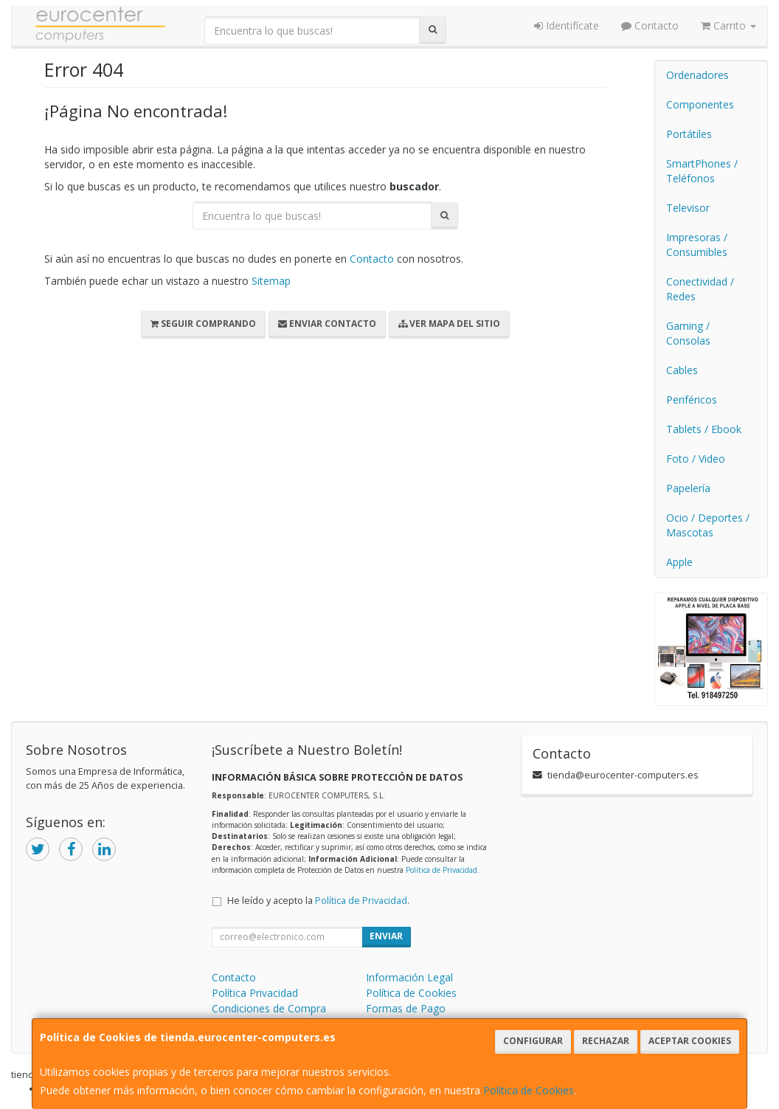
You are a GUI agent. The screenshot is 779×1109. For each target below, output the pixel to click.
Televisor (688, 208)
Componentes (700, 104)
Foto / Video (695, 459)
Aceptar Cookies (689, 1040)
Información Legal (409, 977)
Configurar (533, 1040)
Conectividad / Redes (700, 288)
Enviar (386, 936)
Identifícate (566, 25)
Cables (682, 370)
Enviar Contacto (327, 323)
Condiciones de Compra (269, 1008)
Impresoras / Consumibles (696, 244)
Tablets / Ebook (703, 429)
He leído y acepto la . (318, 900)
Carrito (728, 25)
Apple (679, 562)
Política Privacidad (255, 993)
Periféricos (691, 400)
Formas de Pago (406, 1008)
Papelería (688, 488)
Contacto (650, 25)
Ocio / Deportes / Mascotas (707, 525)
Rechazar (605, 1040)
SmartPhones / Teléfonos (702, 170)
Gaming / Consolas (688, 333)
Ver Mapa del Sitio (449, 323)
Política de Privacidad (441, 870)
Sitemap (271, 281)
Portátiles (689, 134)
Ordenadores (697, 75)
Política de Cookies (528, 1090)
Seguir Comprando (203, 323)
